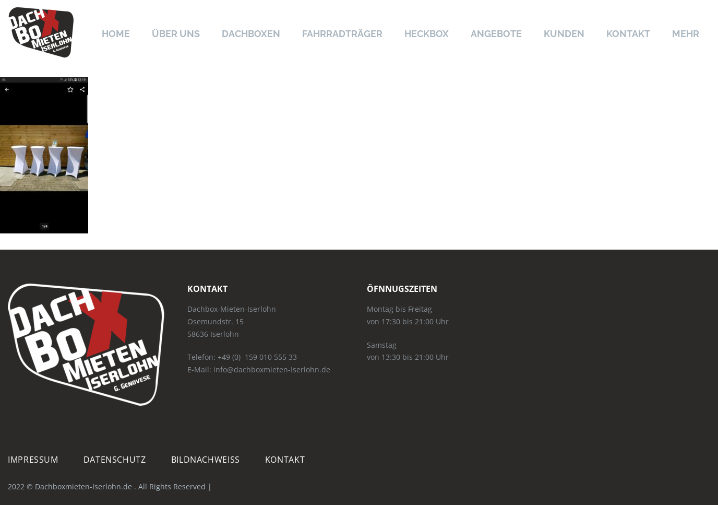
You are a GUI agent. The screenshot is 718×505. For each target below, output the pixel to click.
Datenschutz (114, 459)
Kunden (564, 33)
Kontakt (628, 33)
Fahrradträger (342, 33)
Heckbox (426, 33)
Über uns (176, 33)
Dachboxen (251, 33)
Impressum (33, 459)
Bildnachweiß (205, 459)
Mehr (685, 33)
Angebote (496, 33)
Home (116, 33)
